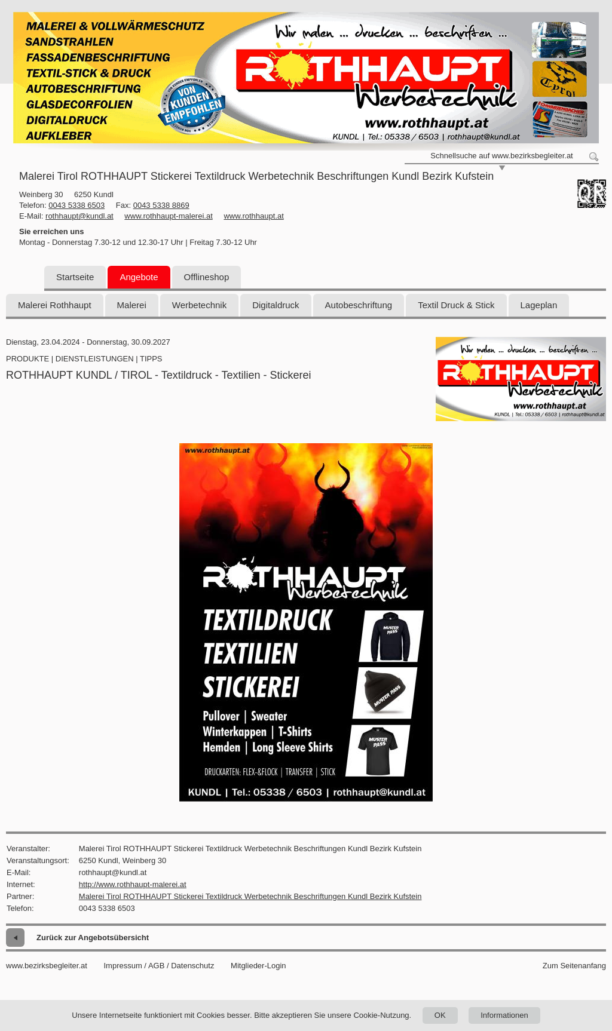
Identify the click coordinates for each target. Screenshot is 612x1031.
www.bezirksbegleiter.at (46, 965)
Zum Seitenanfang (574, 965)
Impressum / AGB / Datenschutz (158, 965)
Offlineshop (207, 277)
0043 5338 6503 (76, 205)
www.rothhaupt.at (253, 215)
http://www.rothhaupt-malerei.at (132, 884)
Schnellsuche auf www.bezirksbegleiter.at (501, 155)
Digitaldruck (275, 305)
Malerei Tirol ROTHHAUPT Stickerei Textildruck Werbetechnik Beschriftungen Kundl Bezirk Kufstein (250, 896)
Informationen (504, 1015)
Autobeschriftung (359, 305)
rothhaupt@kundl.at (79, 215)
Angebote (139, 277)
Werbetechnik (199, 305)
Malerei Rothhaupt (54, 305)
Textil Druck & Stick (456, 305)
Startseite (75, 277)
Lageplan (539, 305)
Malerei (131, 305)
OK (440, 1015)
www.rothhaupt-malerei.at (168, 215)
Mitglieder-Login (258, 965)
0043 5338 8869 (161, 205)
